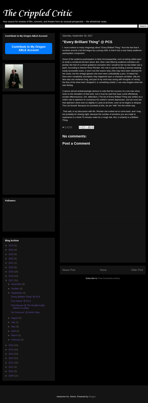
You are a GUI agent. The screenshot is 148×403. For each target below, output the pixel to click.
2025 (11, 245)
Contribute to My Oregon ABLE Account (29, 48)
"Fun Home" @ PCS (21, 301)
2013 (11, 358)
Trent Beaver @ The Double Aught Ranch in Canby (28, 306)
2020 (11, 267)
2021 (11, 263)
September (17, 293)
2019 (11, 271)
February (16, 339)
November (16, 284)
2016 (11, 345)
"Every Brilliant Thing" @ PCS (25, 296)
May (13, 326)
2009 (11, 375)
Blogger (91, 396)
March (14, 335)
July (13, 322)
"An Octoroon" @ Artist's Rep (25, 312)
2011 (11, 367)
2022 (11, 258)
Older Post (137, 270)
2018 (11, 276)
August (15, 318)
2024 (11, 250)
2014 (11, 354)
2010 (11, 371)
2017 (11, 280)
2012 (11, 362)
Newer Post (68, 270)
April (13, 331)
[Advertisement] (102, 240)
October (15, 288)
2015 (11, 349)
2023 (11, 254)
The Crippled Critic (37, 13)
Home (103, 270)
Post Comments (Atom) (109, 278)
